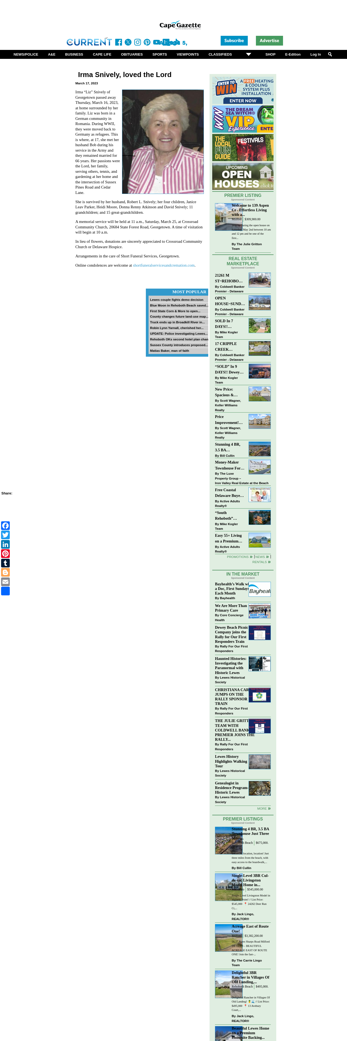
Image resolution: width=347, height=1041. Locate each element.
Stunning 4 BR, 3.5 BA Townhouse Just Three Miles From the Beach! (230, 447)
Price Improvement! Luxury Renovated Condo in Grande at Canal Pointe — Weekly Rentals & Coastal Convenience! (230, 420)
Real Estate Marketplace (243, 261)
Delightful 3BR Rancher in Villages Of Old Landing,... (250, 977)
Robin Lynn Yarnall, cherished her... (176, 328)
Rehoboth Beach (242, 843)
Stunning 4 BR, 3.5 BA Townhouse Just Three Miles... (250, 833)
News (260, 556)
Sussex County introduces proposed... (179, 345)
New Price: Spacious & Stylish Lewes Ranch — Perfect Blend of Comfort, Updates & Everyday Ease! (230, 392)
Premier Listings (243, 819)
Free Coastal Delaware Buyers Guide (229, 493)
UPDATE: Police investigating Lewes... (179, 333)
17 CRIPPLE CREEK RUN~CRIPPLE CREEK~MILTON (230, 347)
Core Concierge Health (229, 617)
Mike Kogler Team (226, 334)
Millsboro (238, 889)
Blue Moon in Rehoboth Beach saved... (179, 305)
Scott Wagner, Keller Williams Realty (228, 405)
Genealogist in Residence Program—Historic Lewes (233, 787)
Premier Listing (243, 195)
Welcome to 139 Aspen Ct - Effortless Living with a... (250, 210)
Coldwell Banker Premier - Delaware (230, 289)
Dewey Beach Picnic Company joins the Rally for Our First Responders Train (231, 634)
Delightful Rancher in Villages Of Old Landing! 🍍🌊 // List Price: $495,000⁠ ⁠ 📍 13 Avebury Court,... (251, 1004)
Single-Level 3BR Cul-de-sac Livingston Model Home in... (250, 880)
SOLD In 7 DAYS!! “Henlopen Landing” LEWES (224, 324)
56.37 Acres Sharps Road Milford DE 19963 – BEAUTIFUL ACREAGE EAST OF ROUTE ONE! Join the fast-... (251, 948)
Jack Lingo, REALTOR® (243, 916)
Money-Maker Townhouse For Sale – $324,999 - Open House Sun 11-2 (229, 465)
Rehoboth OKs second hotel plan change (181, 339)
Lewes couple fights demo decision (176, 299)
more (262, 808)
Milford (237, 219)
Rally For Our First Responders (231, 648)
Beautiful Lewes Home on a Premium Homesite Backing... (250, 1033)
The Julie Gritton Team (247, 246)
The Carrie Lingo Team (247, 963)
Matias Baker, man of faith (169, 350)
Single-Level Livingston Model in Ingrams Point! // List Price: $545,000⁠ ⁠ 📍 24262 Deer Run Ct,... (251, 902)
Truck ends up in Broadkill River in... (177, 322)
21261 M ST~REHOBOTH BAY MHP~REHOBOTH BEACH (230, 278)
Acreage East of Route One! (250, 928)
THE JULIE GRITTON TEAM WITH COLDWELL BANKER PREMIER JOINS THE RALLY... (235, 730)
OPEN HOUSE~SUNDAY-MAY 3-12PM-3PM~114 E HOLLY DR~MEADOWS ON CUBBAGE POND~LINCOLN (230, 301)
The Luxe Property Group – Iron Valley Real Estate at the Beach (241, 478)
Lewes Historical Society (230, 680)
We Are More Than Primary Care (231, 607)
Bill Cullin (227, 455)
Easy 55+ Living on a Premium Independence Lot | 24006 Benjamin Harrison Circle (230, 538)
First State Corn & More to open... (175, 311)
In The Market (242, 574)
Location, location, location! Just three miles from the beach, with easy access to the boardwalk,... (250, 857)
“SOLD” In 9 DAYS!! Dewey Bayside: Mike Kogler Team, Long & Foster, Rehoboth (227, 369)
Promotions (238, 556)
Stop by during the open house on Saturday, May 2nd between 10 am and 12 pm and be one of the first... (251, 232)
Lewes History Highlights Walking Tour (231, 761)
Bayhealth (227, 598)
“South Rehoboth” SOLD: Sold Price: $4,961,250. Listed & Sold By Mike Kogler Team (229, 516)
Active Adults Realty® (227, 503)
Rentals (259, 562)
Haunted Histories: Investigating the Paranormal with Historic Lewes (230, 665)
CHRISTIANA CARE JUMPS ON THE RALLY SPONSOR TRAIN (233, 697)
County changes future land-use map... (179, 316)
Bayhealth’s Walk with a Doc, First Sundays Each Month (233, 588)
